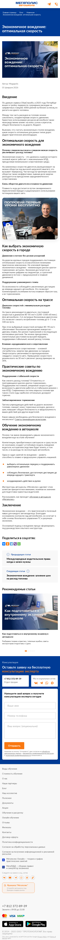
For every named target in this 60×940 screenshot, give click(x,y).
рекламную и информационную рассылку (38, 753)
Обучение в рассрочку (12, 813)
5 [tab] (34, 651)
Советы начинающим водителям (30, 419)
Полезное (7, 798)
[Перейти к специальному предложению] (30, 218)
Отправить (14, 745)
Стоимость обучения (12, 774)
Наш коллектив (9, 793)
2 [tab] (28, 651)
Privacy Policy (42, 937)
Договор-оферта (10, 837)
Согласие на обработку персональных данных (23, 847)
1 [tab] (26, 651)
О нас (4, 778)
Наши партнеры (9, 783)
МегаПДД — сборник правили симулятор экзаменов (19, 867)
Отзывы (6, 822)
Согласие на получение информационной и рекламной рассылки (28, 853)
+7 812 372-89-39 (12, 678)
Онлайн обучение (10, 817)
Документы (7, 803)
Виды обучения (9, 769)
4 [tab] (32, 651)
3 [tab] (30, 651)
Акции (5, 808)
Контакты (6, 832)
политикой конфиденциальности (18, 755)
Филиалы (6, 827)
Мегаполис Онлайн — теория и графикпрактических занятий (24, 860)
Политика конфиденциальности (17, 842)
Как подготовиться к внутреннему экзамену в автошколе (25, 635)
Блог (4, 788)
